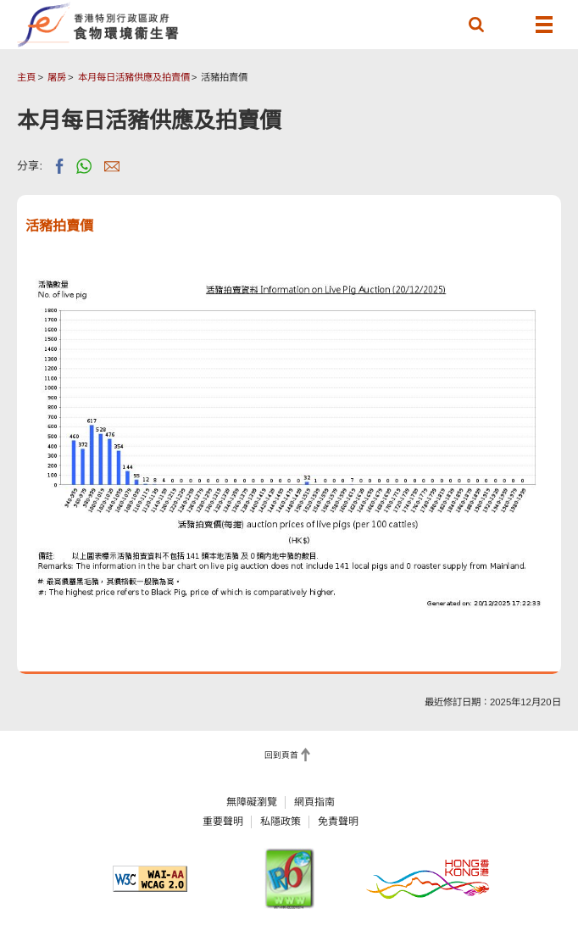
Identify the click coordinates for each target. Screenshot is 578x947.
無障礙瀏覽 (251, 802)
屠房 (56, 77)
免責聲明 (338, 821)
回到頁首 (281, 755)
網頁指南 (314, 802)
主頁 (26, 77)
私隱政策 (280, 821)
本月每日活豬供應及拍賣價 (134, 77)
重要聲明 (223, 821)
